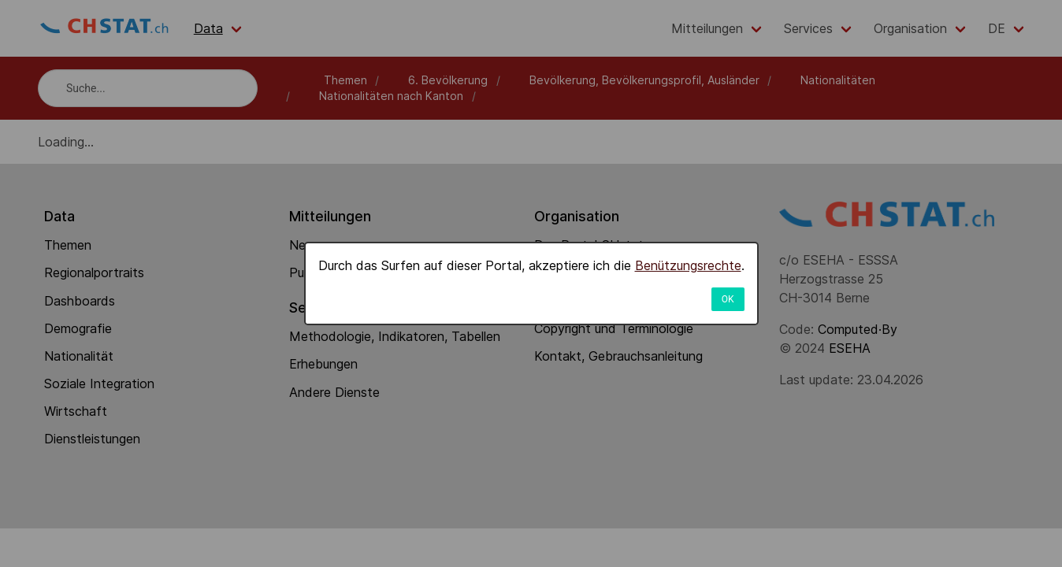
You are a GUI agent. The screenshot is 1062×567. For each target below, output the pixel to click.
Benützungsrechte (688, 265)
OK (728, 299)
